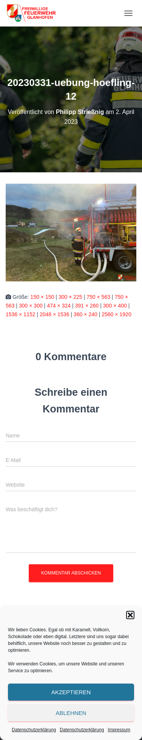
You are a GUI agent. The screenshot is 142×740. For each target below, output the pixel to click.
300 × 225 (70, 297)
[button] (130, 615)
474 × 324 (59, 306)
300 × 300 (31, 306)
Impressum (119, 729)
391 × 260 (87, 306)
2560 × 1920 (116, 314)
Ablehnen (71, 713)
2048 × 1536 (54, 314)
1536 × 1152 (20, 314)
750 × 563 (99, 297)
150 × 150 (42, 297)
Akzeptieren (71, 692)
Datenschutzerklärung (34, 729)
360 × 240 (85, 314)
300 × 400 (115, 306)
